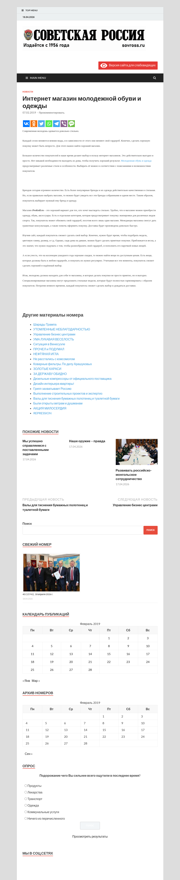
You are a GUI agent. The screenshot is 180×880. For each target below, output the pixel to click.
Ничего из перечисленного (46, 818)
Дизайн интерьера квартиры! (53, 383)
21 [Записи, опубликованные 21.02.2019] (90, 662)
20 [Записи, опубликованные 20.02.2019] (71, 662)
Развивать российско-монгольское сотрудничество (134, 474)
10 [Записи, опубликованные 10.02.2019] (148, 646)
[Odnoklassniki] (33, 123)
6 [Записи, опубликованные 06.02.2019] (71, 646)
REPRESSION (42, 413)
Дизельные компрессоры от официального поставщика (72, 378)
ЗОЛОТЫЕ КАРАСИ (47, 369)
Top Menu (31, 10)
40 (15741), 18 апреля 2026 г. (38, 594)
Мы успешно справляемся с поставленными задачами (36, 447)
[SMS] (71, 123)
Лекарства (35, 792)
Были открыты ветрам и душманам (58, 403)
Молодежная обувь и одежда (136, 160)
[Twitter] (41, 123)
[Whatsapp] (49, 123)
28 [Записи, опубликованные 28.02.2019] (90, 669)
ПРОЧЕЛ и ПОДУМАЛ (48, 349)
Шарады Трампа (45, 324)
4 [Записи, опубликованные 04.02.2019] (32, 646)
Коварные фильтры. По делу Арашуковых (62, 364)
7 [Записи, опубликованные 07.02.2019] (90, 646)
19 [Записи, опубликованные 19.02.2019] (51, 662)
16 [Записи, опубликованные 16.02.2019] (128, 654)
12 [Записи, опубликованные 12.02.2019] (51, 654)
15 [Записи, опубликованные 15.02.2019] (109, 654)
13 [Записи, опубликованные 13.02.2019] (71, 654)
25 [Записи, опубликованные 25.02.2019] (32, 669)
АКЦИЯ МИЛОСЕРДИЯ (49, 408)
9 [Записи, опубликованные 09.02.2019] (128, 646)
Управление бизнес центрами (54, 334)
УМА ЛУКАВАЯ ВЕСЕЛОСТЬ (53, 339)
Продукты (34, 785)
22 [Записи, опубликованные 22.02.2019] (109, 662)
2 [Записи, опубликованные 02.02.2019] (128, 638)
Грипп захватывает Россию (52, 388)
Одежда (33, 805)
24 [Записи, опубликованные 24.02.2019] (148, 662)
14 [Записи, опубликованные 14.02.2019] (90, 654)
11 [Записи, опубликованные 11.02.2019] (32, 654)
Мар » (36, 680)
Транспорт (35, 799)
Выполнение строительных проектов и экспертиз (67, 393)
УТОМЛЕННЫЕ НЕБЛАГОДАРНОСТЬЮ (61, 329)
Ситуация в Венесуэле (49, 344)
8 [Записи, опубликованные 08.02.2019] (109, 646)
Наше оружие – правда (87, 441)
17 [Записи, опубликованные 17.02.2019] (148, 654)
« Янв (26, 680)
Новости (28, 91)
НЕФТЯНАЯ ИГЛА (46, 354)
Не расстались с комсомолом (54, 359)
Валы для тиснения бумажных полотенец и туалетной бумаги (76, 398)
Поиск (27, 523)
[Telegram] (56, 123)
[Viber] (64, 123)
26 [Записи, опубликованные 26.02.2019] (51, 669)
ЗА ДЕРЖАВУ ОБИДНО (50, 374)
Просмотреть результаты (90, 836)
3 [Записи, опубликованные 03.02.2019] (148, 638)
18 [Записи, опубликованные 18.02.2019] (32, 662)
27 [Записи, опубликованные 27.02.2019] (71, 669)
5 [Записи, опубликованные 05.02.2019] (51, 646)
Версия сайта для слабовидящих (127, 65)
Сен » (28, 753)
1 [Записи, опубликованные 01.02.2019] (109, 638)
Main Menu (38, 77)
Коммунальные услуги (43, 812)
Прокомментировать (52, 112)
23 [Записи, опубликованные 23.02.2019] (128, 662)
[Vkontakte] (26, 123)
